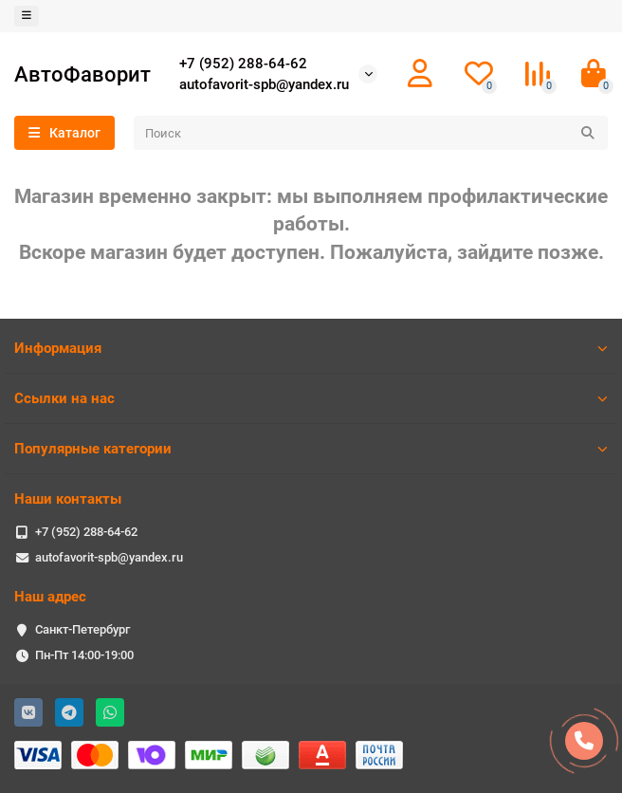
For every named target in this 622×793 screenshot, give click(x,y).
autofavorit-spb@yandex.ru (264, 84)
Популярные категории (311, 448)
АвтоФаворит (82, 74)
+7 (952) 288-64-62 (243, 63)
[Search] (371, 133)
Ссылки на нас (311, 398)
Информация (311, 348)
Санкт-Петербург (82, 629)
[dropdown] (26, 16)
